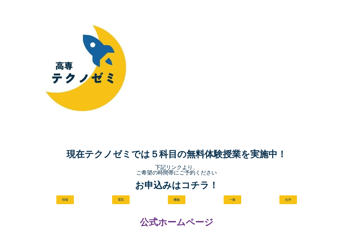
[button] (64, 200)
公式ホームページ (176, 222)
